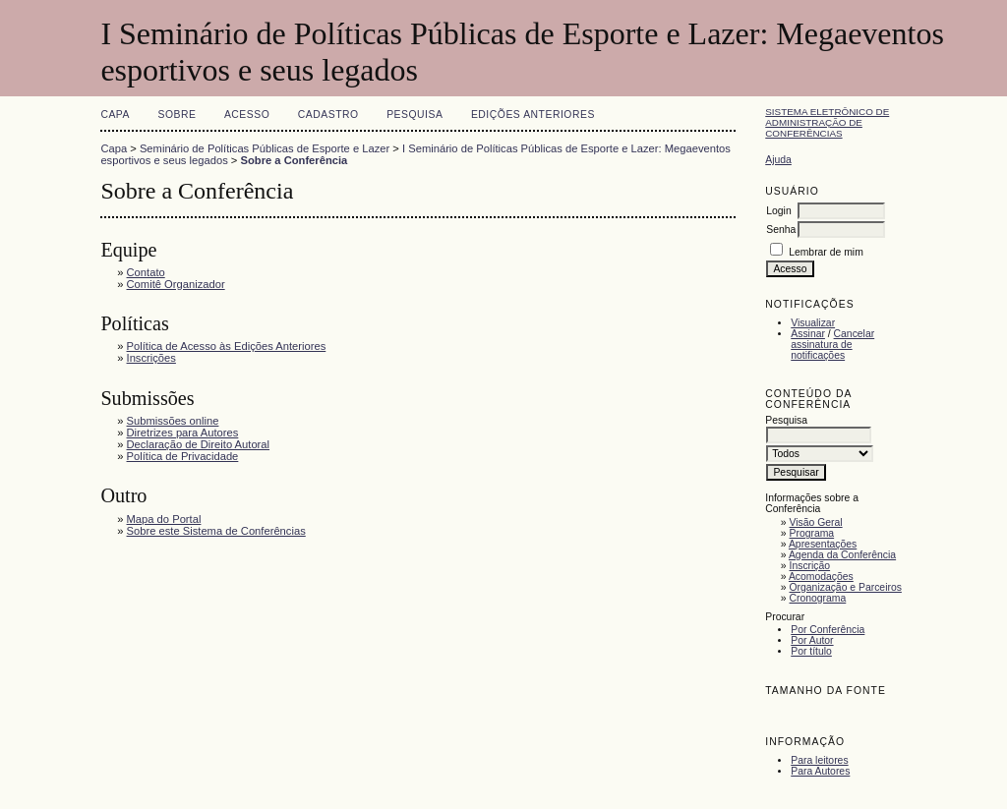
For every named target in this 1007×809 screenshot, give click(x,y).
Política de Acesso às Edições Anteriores (226, 346)
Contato (146, 272)
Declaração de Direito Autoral (198, 444)
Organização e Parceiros (846, 587)
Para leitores (819, 760)
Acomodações (821, 576)
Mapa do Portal (164, 519)
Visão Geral (816, 522)
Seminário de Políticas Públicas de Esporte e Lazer (264, 148)
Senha (781, 229)
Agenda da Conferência (842, 554)
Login (778, 210)
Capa (115, 114)
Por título (811, 651)
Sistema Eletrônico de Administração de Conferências (827, 122)
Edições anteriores (533, 114)
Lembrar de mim (826, 252)
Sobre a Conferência (294, 160)
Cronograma (818, 598)
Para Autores (820, 771)
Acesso (246, 114)
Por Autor (812, 640)
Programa (812, 533)
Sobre (176, 114)
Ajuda (778, 159)
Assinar (808, 333)
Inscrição (810, 565)
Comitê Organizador (176, 284)
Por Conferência (827, 629)
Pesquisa (414, 114)
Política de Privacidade (183, 456)
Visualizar (813, 323)
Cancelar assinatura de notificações (832, 344)
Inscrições (151, 358)
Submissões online (173, 421)
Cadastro (328, 114)
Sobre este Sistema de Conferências (216, 531)
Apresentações (823, 544)
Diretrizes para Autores (183, 432)
